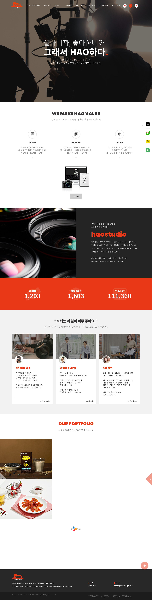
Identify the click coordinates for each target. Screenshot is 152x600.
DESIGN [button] (68, 5)
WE (125, 6)
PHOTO (105, 595)
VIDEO (57, 5)
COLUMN (116, 5)
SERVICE (78, 5)
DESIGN (124, 595)
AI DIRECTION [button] (34, 5)
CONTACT (91, 5)
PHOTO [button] (47, 5)
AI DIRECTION (93, 595)
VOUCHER (104, 5)
